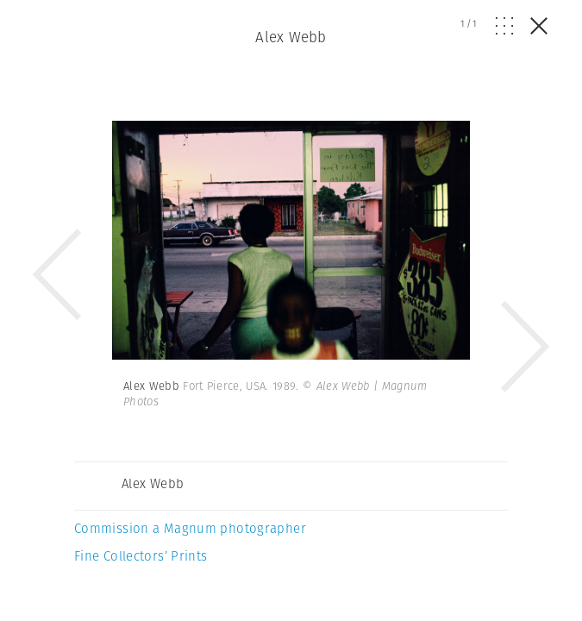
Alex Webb (291, 37)
